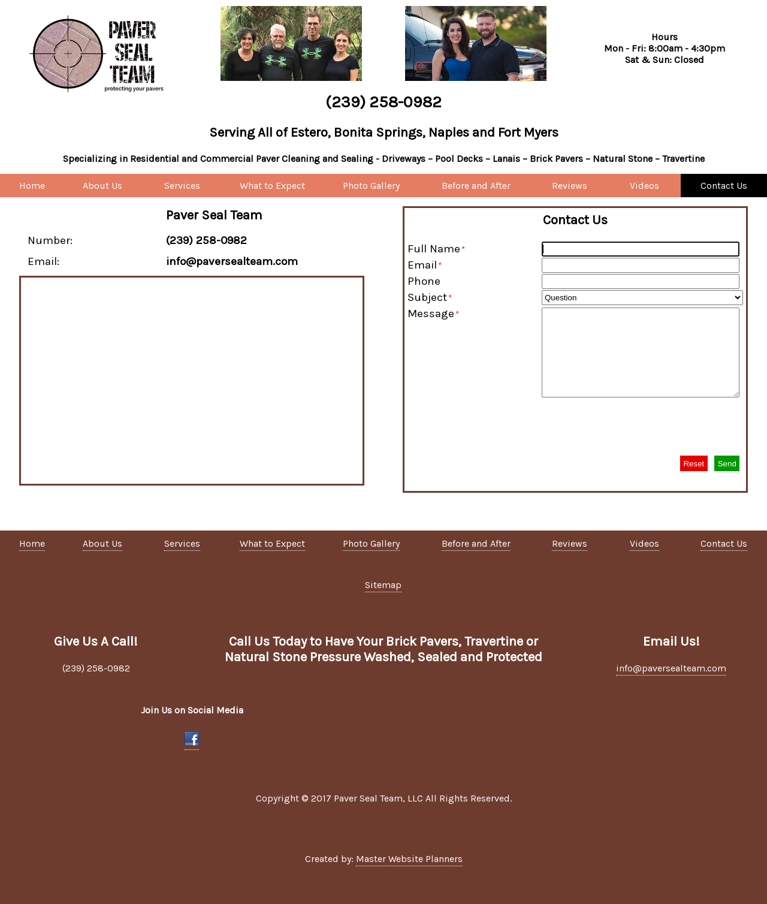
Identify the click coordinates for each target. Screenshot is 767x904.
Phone (423, 281)
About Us (102, 185)
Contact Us (723, 185)
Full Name (435, 248)
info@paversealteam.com (671, 668)
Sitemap (383, 584)
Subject (429, 297)
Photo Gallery (371, 185)
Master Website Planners (409, 858)
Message (432, 313)
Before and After (476, 185)
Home (32, 185)
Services (182, 185)
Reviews (569, 185)
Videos (644, 185)
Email (423, 265)
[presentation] (652, 426)
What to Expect (272, 185)
